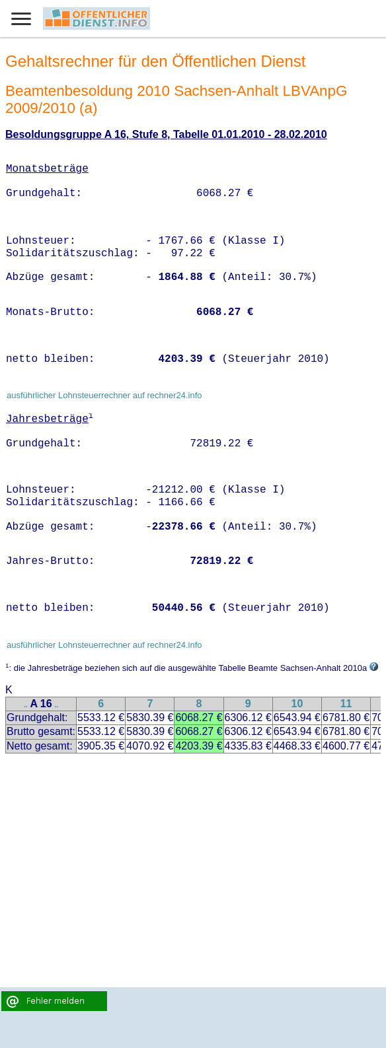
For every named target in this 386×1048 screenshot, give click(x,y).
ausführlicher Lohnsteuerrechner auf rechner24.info (104, 395)
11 (346, 703)
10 (297, 703)
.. (26, 705)
